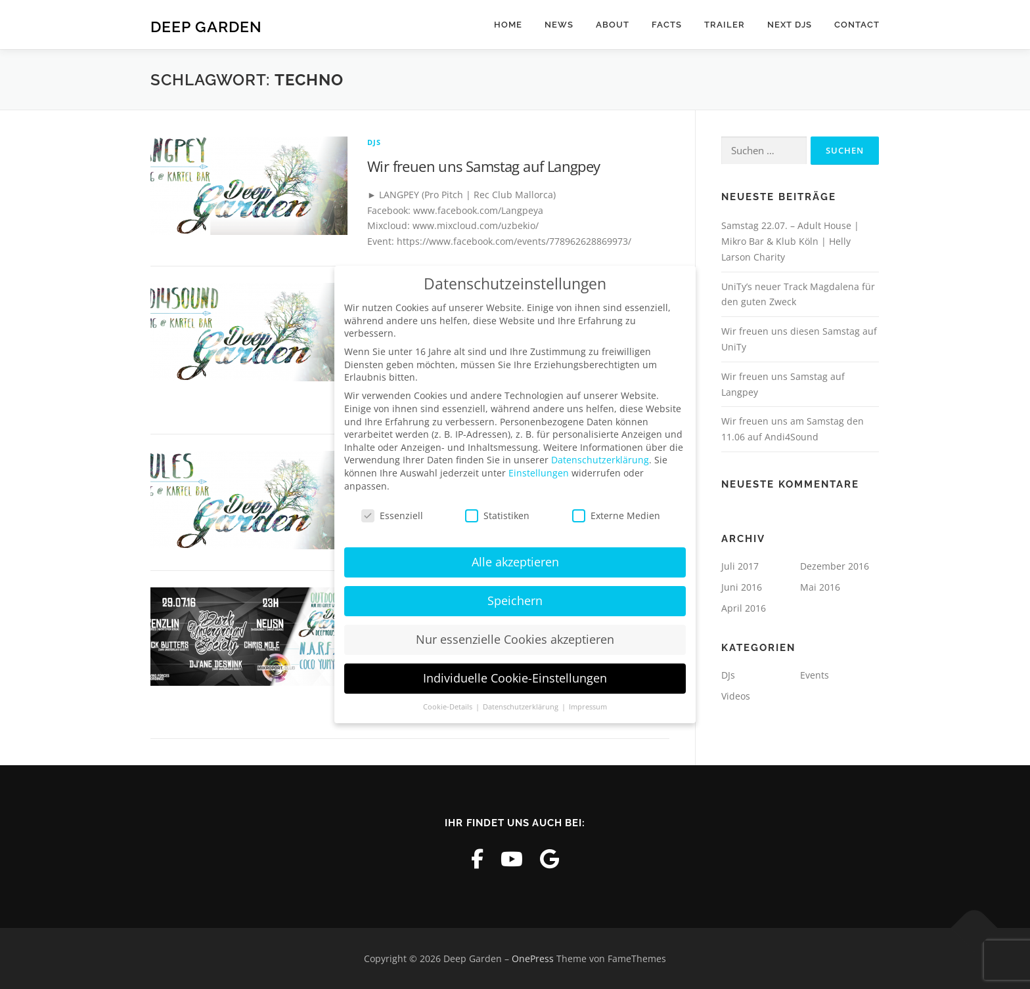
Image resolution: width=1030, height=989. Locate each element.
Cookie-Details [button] (448, 706)
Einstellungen (538, 472)
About (612, 25)
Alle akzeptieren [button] (515, 561)
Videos (735, 696)
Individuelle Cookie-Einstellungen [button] (515, 677)
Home (508, 25)
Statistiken (497, 515)
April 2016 (743, 608)
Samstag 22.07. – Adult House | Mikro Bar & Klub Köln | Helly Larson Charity (790, 241)
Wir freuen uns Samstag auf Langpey (483, 166)
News (559, 25)
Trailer (724, 25)
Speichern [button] (515, 600)
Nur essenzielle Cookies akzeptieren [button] (515, 638)
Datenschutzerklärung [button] (521, 706)
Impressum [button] (588, 706)
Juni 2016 (741, 587)
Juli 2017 (740, 566)
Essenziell (392, 515)
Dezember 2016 (834, 566)
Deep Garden (206, 26)
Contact (857, 25)
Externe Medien (616, 515)
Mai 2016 (820, 587)
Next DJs (789, 25)
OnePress (533, 958)
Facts (667, 25)
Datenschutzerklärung (600, 459)
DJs (374, 142)
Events (814, 675)
